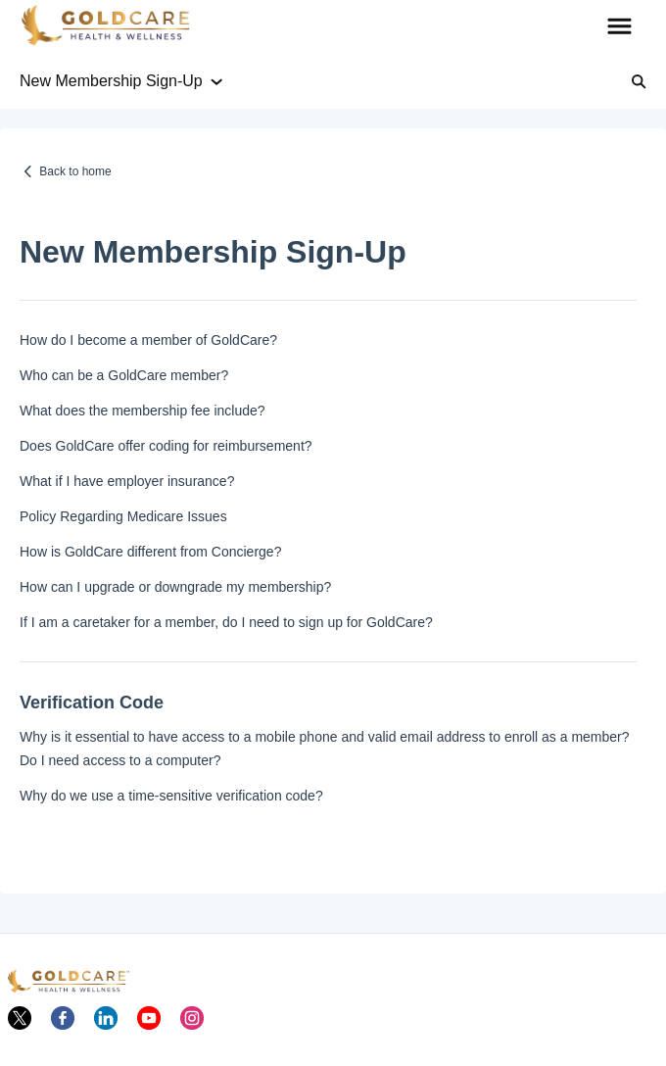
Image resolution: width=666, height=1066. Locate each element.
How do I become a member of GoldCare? (148, 340)
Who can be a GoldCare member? (124, 375)
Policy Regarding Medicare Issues (123, 516)
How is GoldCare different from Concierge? (150, 551)
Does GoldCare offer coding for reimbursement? (166, 446)
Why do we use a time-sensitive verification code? (171, 795)
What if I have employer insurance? (127, 481)
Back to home (75, 171)
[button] (619, 27)
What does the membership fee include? (142, 410)
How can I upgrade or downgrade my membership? (175, 587)
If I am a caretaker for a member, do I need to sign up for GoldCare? (226, 622)
